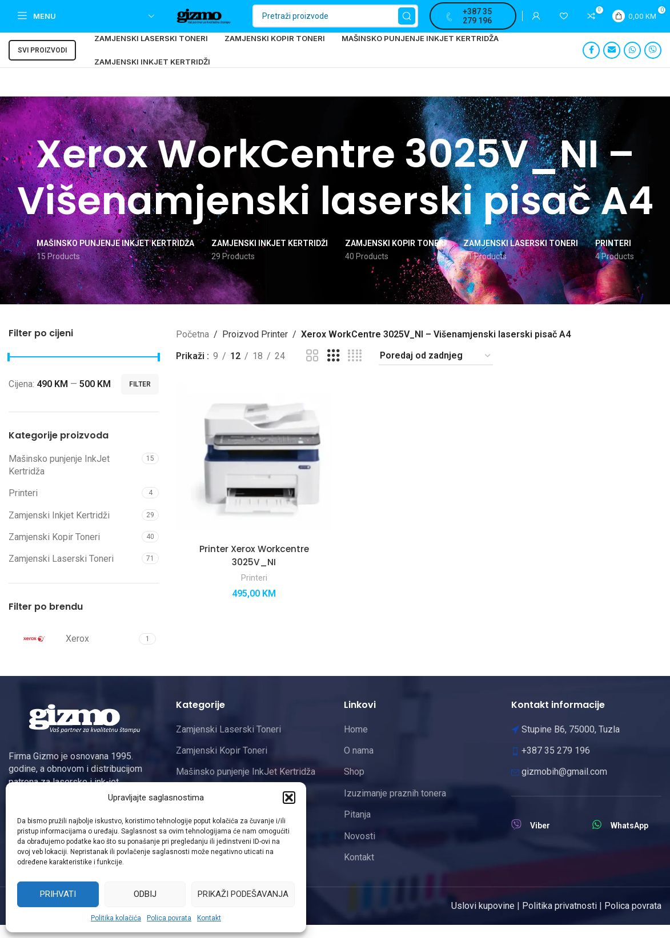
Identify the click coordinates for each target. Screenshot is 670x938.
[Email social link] (611, 63)
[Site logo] (218, 22)
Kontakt (209, 918)
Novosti (359, 849)
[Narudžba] (436, 369)
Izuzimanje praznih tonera (395, 806)
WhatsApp (629, 838)
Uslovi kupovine (483, 918)
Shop (354, 784)
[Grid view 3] (333, 369)
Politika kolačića (116, 918)
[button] (289, 797)
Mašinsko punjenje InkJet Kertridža (59, 478)
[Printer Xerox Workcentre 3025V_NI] (253, 473)
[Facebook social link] (591, 63)
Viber (540, 838)
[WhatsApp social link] (632, 63)
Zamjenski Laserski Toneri (61, 572)
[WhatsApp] (597, 837)
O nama (359, 763)
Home (356, 742)
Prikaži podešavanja (243, 894)
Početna (192, 347)
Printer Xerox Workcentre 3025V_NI (253, 566)
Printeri (23, 506)
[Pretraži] (356, 22)
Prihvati (58, 894)
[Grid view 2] (312, 369)
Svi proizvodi (42, 63)
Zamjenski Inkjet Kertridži (59, 528)
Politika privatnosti (559, 918)
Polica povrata (169, 918)
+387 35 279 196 (483, 23)
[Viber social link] (652, 63)
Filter (140, 397)
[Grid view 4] (355, 369)
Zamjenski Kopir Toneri (54, 550)
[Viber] (516, 837)
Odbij (145, 894)
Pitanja (357, 827)
